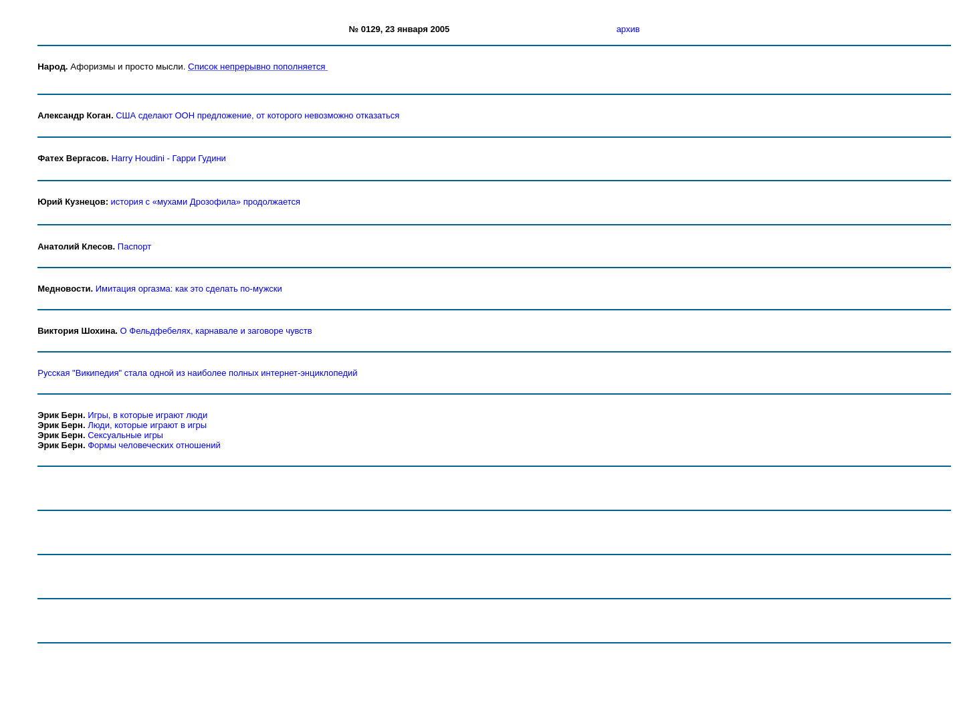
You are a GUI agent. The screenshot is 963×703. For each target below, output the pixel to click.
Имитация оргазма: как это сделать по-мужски (189, 289)
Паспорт (134, 246)
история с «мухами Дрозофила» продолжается (205, 202)
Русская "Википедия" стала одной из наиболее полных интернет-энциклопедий (197, 373)
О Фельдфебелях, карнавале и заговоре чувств (216, 331)
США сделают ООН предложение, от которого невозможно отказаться (257, 115)
